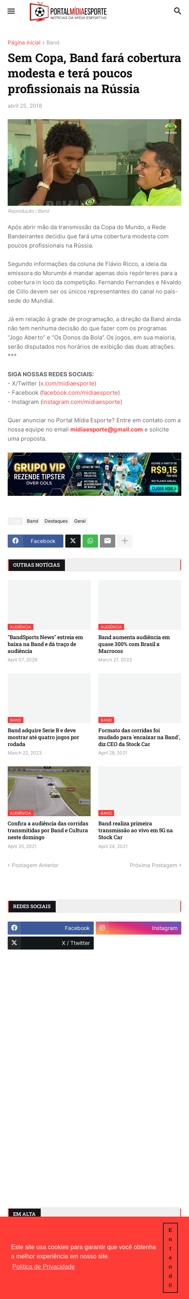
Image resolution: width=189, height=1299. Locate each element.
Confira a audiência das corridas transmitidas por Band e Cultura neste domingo (48, 830)
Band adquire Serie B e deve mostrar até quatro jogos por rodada (43, 737)
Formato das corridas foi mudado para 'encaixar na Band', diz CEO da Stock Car (139, 737)
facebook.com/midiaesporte (80, 392)
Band (53, 43)
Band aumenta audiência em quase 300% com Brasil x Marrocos (134, 644)
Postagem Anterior (35, 865)
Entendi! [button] (170, 1257)
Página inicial (24, 43)
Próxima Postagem (153, 865)
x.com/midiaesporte (67, 383)
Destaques (56, 521)
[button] (10, 11)
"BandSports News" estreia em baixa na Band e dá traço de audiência (45, 644)
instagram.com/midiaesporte (81, 401)
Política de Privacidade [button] (43, 1266)
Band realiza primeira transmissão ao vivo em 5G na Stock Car (135, 830)
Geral (80, 521)
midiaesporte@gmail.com (106, 429)
